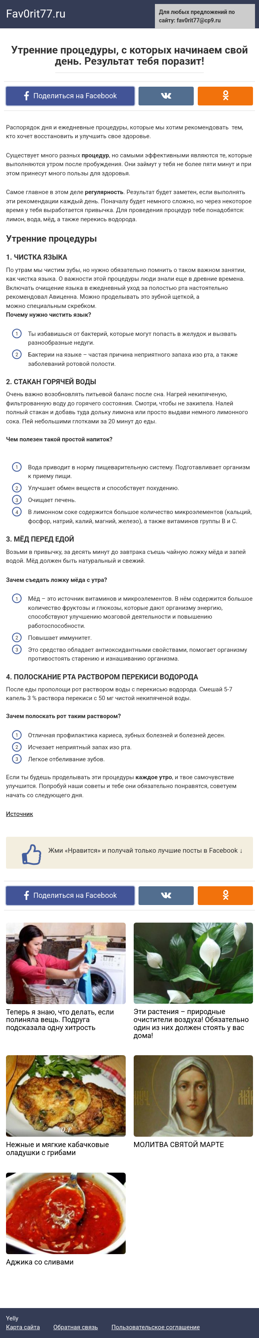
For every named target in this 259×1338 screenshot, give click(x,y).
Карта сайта (23, 1327)
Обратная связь (75, 1327)
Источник (19, 814)
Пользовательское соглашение (155, 1327)
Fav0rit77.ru (36, 13)
